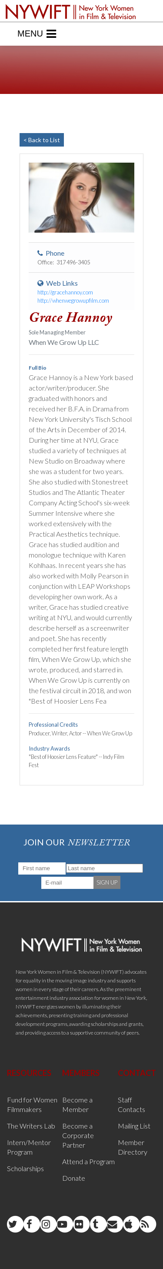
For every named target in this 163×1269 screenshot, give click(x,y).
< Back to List (41, 140)
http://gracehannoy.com (65, 292)
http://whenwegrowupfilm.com (73, 300)
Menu (36, 34)
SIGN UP (106, 882)
